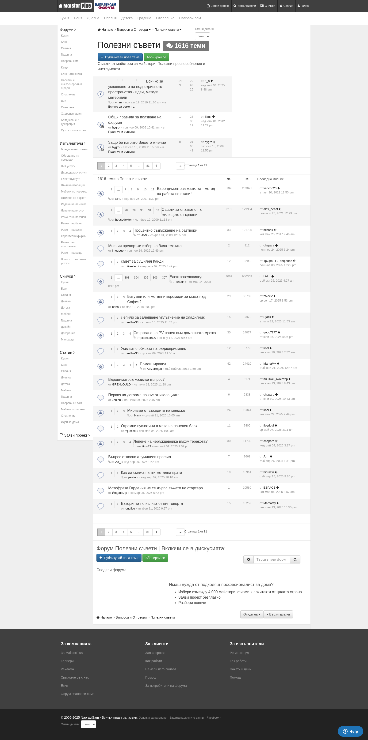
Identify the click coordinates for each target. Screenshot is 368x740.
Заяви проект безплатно (199, 597)
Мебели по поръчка (74, 191)
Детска (127, 18)
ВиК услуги (68, 166)
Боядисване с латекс (74, 149)
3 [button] (116, 165)
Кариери (67, 661)
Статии (286, 6)
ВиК (63, 100)
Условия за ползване (153, 717)
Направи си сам (71, 403)
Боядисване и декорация (70, 122)
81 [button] (148, 165)
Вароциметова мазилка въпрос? (136, 379)
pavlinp (133, 477)
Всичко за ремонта (121, 106)
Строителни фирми (73, 236)
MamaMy (270, 363)
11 (152, 189)
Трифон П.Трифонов (278, 261)
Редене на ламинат (73, 204)
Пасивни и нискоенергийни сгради (71, 84)
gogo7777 (270, 332)
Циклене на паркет (73, 198)
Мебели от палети (73, 409)
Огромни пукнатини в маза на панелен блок (159, 426)
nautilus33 (131, 322)
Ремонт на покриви (73, 217)
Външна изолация (73, 185)
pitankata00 (148, 338)
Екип (64, 685)
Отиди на (251, 614)
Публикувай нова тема (120, 57)
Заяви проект (218, 6)
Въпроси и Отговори (134, 29)
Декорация (68, 333)
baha (115, 307)
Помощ (150, 677)
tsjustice (130, 431)
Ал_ (118, 462)
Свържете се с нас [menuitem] (75, 677)
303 (127, 277)
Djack (267, 317)
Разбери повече (192, 603)
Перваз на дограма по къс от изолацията (144, 395)
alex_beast (271, 209)
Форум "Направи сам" (77, 694)
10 (144, 189)
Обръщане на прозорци (70, 157)
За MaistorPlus (72, 653)
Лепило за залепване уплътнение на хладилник (163, 317)
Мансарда (67, 339)
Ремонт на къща (71, 252)
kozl (266, 348)
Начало (105, 29)
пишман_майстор (276, 379)
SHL (118, 198)
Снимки (267, 6)
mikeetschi (132, 266)
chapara (269, 245)
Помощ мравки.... (155, 364)
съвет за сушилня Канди (142, 261)
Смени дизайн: (205, 29)
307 (164, 277)
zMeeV (268, 296)
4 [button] (123, 165)
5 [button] (131, 165)
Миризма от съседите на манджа (156, 410)
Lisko (267, 276)
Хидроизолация (71, 113)
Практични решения (122, 131)
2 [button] (109, 165)
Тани (208, 116)
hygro (115, 127)
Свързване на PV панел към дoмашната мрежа (175, 333)
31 (149, 210)
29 (133, 210)
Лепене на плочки (72, 210)
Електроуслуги (70, 179)
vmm (118, 102)
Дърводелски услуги (74, 172)
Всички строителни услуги (73, 261)
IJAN (144, 235)
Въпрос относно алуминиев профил (139, 457)
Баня (78, 18)
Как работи (153, 661)
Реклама (67, 669)
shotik (180, 281)
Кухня (64, 18)
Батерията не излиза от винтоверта (152, 504)
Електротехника (71, 74)
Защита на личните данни (187, 717)
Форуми (68, 30)
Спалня (110, 18)
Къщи (64, 67)
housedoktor (123, 219)
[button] (180, 166)
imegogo (117, 250)
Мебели (66, 314)
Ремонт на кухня (72, 229)
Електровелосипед (185, 277)
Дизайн (65, 326)
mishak (268, 230)
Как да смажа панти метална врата (151, 473)
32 (157, 210)
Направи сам (190, 18)
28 (126, 210)
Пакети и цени (240, 669)
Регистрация (239, 653)
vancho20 (270, 188)
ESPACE (270, 487)
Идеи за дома (70, 422)
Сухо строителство (73, 130)
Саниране (67, 107)
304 (136, 277)
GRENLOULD (121, 384)
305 (145, 277)
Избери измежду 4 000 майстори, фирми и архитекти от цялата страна (240, 592)
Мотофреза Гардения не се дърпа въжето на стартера (155, 488)
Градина (144, 18)
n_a (207, 81)
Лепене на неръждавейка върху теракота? (170, 441)
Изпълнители (245, 6)
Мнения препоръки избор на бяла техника (145, 246)
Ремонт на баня (71, 223)
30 (141, 210)
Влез (303, 6)
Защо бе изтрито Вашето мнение (137, 142)
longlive (130, 508)
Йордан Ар (119, 493)
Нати (137, 415)
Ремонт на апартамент (68, 244)
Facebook (213, 717)
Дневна (93, 18)
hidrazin (269, 472)
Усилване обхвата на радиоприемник (153, 349)
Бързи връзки (278, 614)
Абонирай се (156, 57)
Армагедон (154, 368)
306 (155, 277)
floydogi (269, 425)
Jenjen (116, 400)
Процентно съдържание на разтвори (165, 230)
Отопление (165, 18)
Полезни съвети (168, 29)
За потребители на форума (166, 685)
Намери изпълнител (160, 669)
